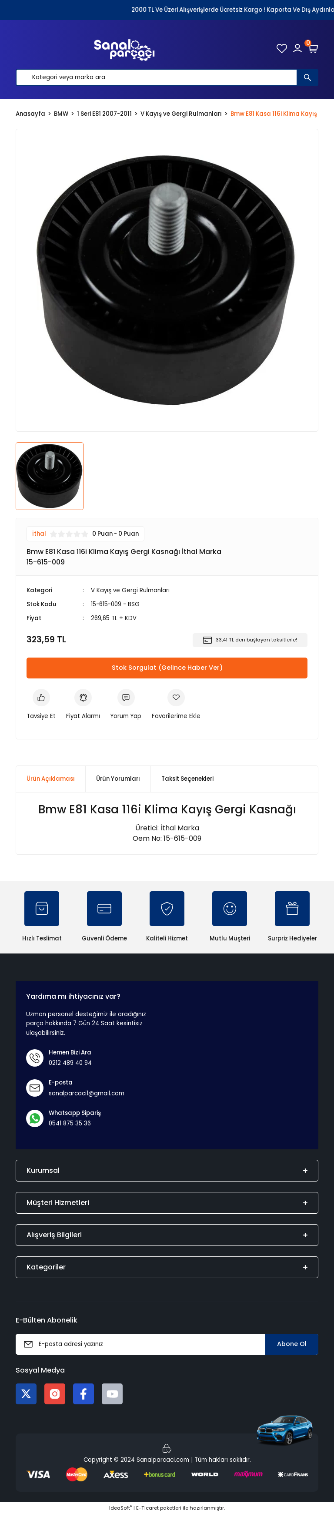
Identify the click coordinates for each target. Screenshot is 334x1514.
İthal (39, 534)
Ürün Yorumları (118, 779)
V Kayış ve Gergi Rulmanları (130, 590)
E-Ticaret (147, 1507)
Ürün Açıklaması (51, 779)
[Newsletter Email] (167, 1344)
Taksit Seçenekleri (187, 779)
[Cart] (313, 48)
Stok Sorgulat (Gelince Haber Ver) (167, 667)
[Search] (167, 77)
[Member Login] (297, 48)
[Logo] (124, 48)
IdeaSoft (120, 1507)
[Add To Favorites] (176, 705)
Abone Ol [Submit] (292, 1343)
